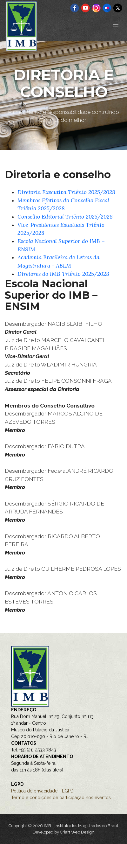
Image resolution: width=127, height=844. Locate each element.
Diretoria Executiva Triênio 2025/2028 (66, 192)
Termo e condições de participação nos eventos (61, 797)
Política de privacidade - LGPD (42, 790)
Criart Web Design (77, 832)
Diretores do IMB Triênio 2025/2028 (63, 273)
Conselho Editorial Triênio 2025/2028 (65, 216)
